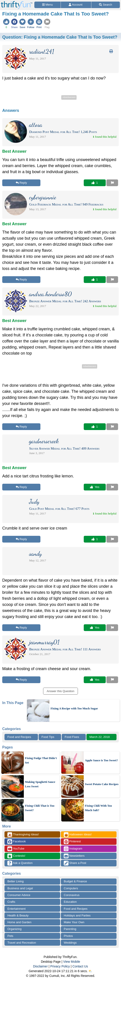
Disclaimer (40, 966)
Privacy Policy (60, 966)
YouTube (15, 848)
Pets (10, 936)
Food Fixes (72, 737)
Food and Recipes (19, 737)
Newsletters (74, 856)
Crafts (11, 901)
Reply (21, 182)
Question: (59, 37)
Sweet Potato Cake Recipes (102, 784)
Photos (68, 936)
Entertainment (16, 908)
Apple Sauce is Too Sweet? (101, 760)
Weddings (70, 942)
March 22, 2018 (99, 737)
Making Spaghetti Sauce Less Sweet (40, 784)
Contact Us (80, 966)
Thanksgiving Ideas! (23, 834)
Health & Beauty (18, 915)
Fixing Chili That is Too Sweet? (39, 808)
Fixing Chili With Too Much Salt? (98, 808)
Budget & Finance (75, 881)
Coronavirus (71, 895)
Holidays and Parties (77, 915)
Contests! (16, 856)
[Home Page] (16, 2)
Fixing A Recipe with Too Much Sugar (74, 708)
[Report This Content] (112, 182)
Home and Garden (19, 922)
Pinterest (72, 841)
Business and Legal (20, 888)
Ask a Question (20, 863)
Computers (71, 888)
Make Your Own (74, 922)
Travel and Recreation (21, 942)
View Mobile (71, 961)
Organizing (14, 929)
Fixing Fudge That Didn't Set (41, 760)
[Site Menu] (47, 5)
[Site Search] (105, 5)
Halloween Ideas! (78, 834)
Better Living (15, 881)
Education (70, 901)
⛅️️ (90, 971)
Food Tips (48, 737)
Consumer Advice (18, 895)
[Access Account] (76, 5)
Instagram (73, 848)
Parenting (70, 929)
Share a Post (75, 863)
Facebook (16, 841)
